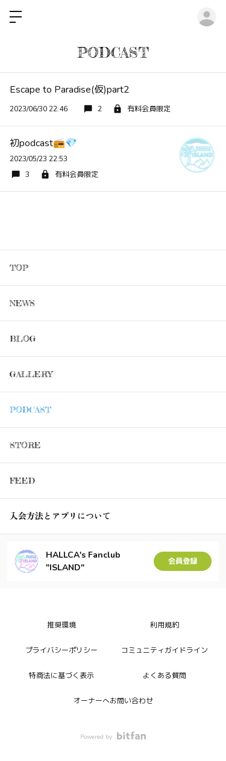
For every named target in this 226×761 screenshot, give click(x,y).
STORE (25, 445)
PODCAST (30, 409)
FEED (22, 480)
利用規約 (164, 625)
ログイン (206, 16)
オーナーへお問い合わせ (113, 701)
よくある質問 (164, 675)
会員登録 (182, 561)
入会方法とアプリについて (60, 516)
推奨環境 (61, 625)
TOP (19, 267)
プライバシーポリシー (61, 650)
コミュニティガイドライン (164, 650)
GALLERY (31, 374)
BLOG (23, 338)
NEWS (22, 303)
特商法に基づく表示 (61, 675)
